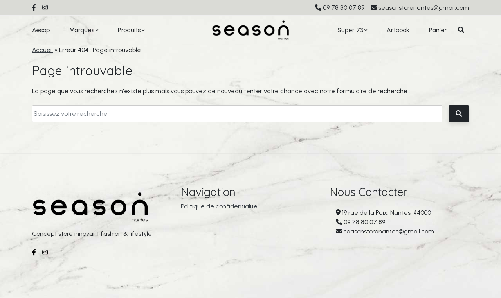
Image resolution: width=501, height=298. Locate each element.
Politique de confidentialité (219, 209)
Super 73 (350, 30)
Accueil (42, 50)
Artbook (398, 30)
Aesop (41, 30)
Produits (129, 30)
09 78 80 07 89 (343, 7)
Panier (438, 30)
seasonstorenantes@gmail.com (423, 7)
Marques (81, 30)
